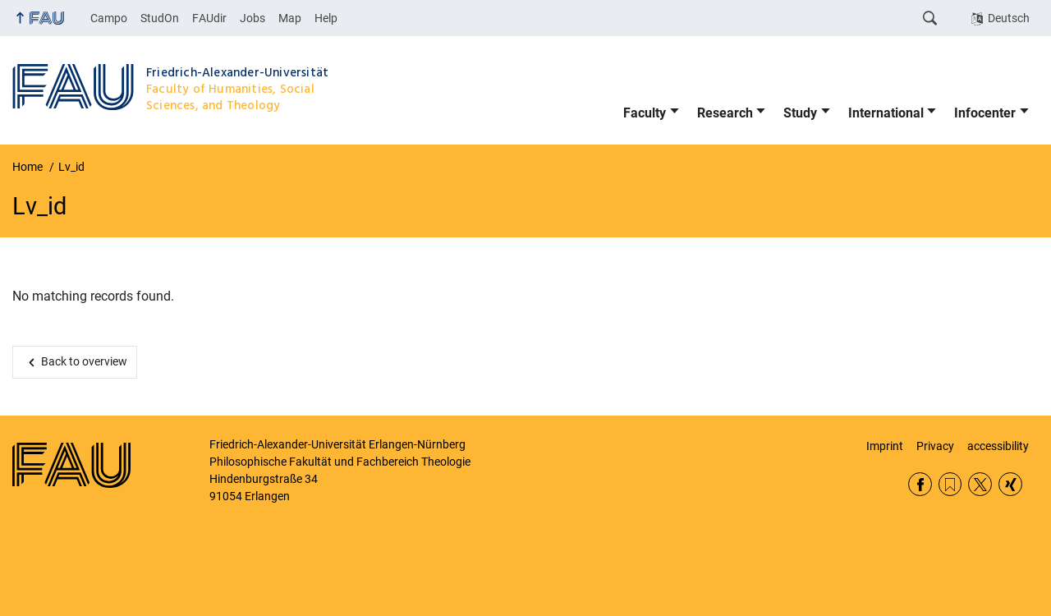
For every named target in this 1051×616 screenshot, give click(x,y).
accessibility (998, 446)
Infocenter (985, 113)
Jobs (252, 18)
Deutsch (1009, 18)
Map (289, 18)
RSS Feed (950, 484)
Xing (1010, 484)
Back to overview (84, 361)
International (886, 113)
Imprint (884, 446)
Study (800, 113)
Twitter (980, 484)
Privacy (935, 446)
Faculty (644, 113)
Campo (108, 18)
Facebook (920, 484)
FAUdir (209, 18)
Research (725, 113)
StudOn (159, 18)
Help (325, 18)
